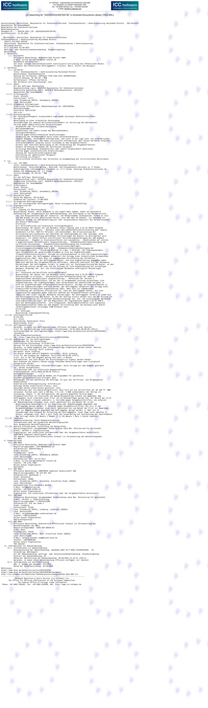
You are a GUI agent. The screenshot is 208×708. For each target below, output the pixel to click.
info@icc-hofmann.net (72, 9)
